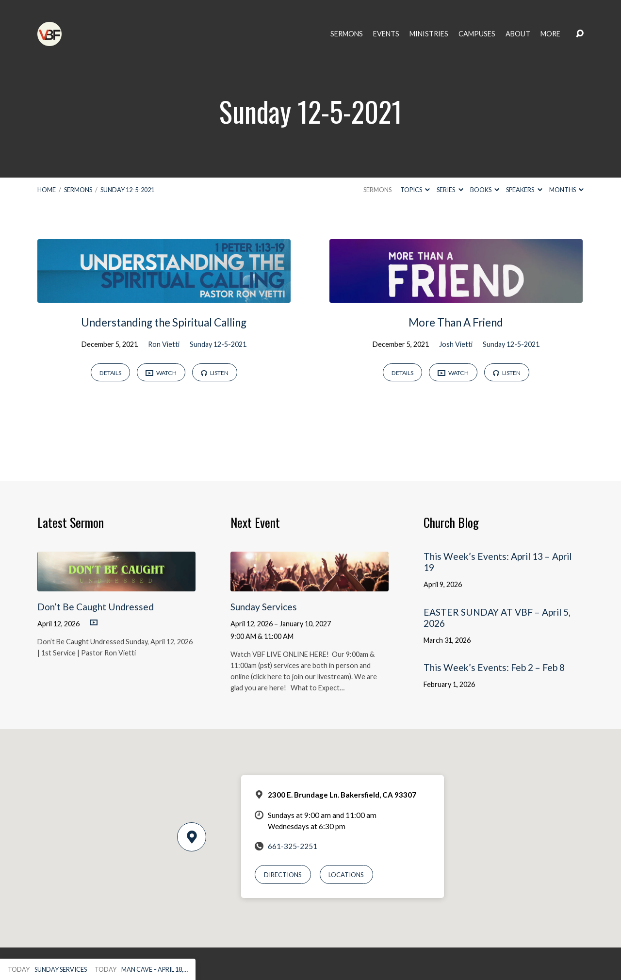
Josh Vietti (456, 344)
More (550, 34)
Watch (161, 373)
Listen (215, 372)
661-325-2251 (292, 846)
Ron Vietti (164, 344)
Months (566, 190)
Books (484, 190)
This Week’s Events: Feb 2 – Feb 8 (494, 667)
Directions (283, 875)
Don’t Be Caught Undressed (95, 606)
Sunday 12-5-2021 (127, 190)
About (518, 34)
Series (450, 190)
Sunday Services (263, 606)
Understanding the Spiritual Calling (163, 322)
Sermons (346, 34)
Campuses (476, 34)
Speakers (524, 190)
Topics (415, 190)
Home (46, 190)
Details (110, 372)
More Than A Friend (456, 322)
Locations (346, 875)
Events (386, 34)
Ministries (428, 34)
